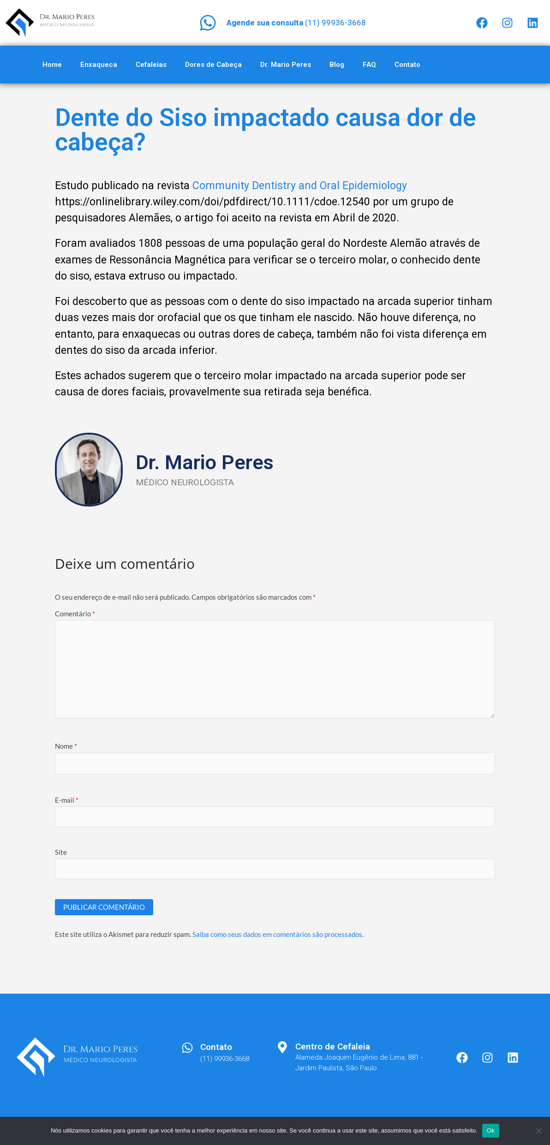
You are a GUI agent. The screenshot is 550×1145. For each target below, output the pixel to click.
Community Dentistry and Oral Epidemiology (299, 185)
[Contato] (187, 1048)
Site (61, 852)
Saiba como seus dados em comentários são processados (277, 934)
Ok (491, 1130)
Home (52, 64)
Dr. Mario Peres (285, 64)
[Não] (538, 1130)
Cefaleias (151, 64)
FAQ (369, 64)
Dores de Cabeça (213, 64)
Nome (66, 746)
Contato (407, 64)
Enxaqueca (98, 64)
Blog (336, 64)
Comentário (75, 613)
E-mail (66, 800)
